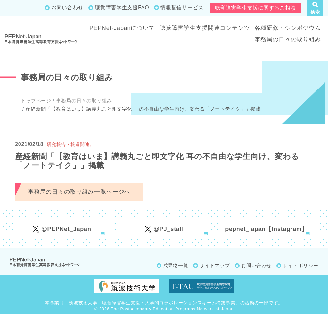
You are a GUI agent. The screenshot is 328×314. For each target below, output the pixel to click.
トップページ (36, 100)
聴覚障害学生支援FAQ (122, 7)
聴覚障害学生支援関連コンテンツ (205, 28)
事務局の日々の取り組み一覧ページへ (79, 192)
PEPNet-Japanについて (122, 28)
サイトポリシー (300, 265)
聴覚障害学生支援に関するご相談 (255, 8)
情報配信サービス (182, 7)
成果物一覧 (175, 265)
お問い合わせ (67, 7)
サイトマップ (215, 265)
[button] (315, 8)
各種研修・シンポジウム (288, 28)
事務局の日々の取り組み (288, 39)
